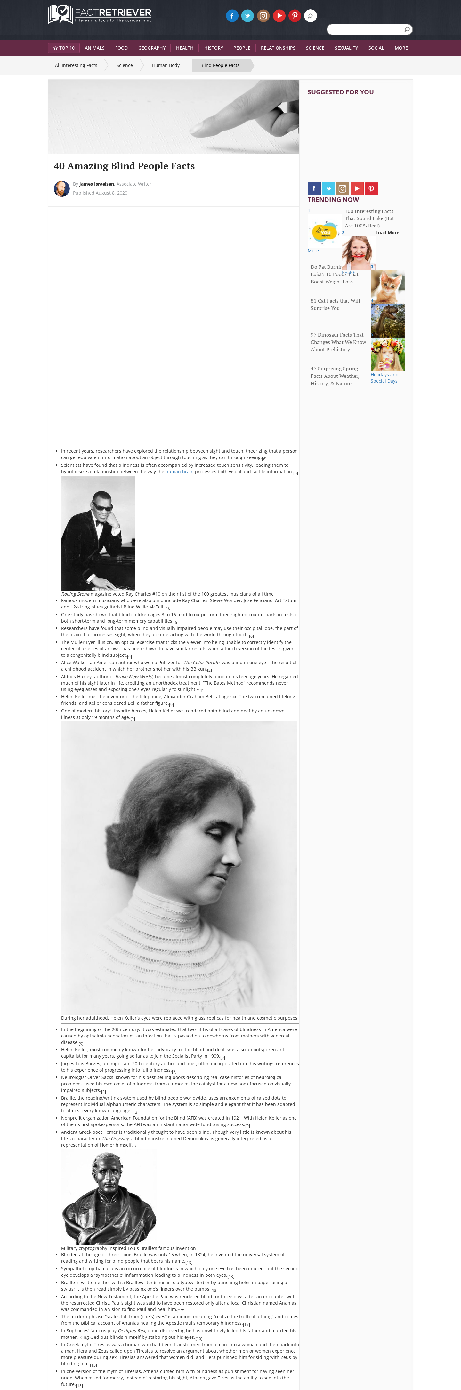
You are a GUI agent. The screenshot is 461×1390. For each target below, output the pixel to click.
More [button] (401, 48)
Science (125, 65)
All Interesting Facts (76, 65)
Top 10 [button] (64, 48)
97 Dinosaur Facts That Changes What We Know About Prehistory (338, 342)
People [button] (241, 48)
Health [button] (185, 48)
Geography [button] (152, 48)
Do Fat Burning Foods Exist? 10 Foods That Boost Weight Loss (336, 274)
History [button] (213, 48)
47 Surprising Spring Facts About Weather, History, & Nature (335, 376)
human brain (180, 471)
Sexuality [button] (346, 48)
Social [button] (376, 48)
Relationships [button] (278, 48)
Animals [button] (95, 48)
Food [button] (121, 48)
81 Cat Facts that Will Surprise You (335, 304)
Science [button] (315, 48)
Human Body (166, 65)
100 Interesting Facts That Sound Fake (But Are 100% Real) (369, 218)
